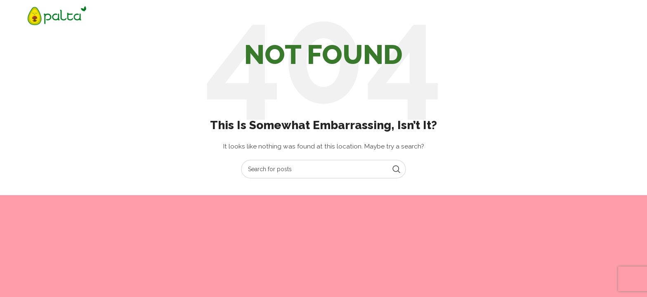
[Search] (323, 169)
